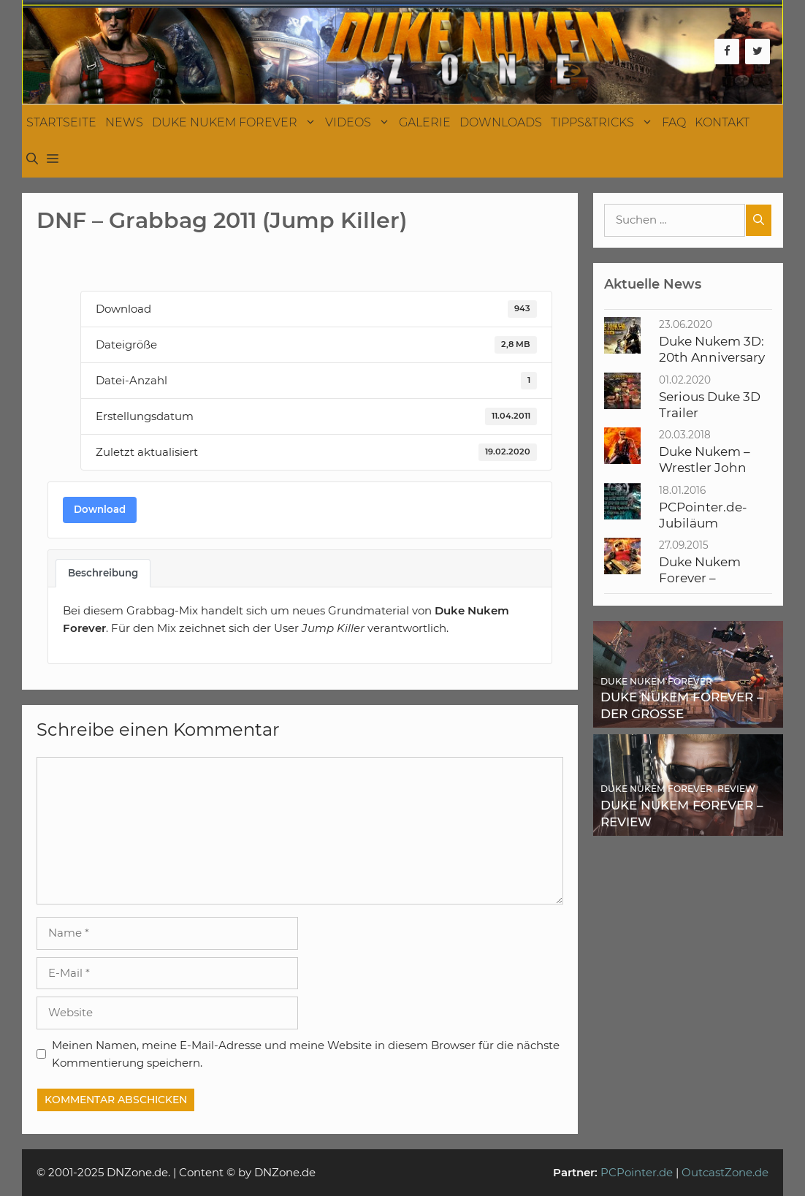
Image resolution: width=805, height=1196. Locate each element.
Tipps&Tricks (604, 122)
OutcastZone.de (725, 1172)
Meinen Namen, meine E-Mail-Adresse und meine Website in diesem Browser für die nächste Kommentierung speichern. (306, 1054)
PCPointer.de (636, 1172)
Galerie (425, 122)
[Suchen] (758, 220)
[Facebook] (726, 51)
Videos (359, 122)
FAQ (674, 122)
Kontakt (722, 122)
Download (100, 509)
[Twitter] (757, 51)
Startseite (61, 122)
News (124, 122)
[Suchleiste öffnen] (32, 159)
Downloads (500, 122)
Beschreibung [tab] (103, 573)
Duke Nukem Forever (236, 122)
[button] (52, 159)
